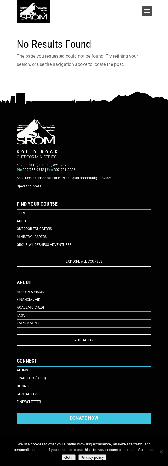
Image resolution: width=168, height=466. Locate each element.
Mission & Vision (30, 292)
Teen (21, 213)
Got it (68, 457)
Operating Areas (29, 186)
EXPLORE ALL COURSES (84, 261)
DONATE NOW (84, 418)
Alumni (23, 370)
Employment (28, 323)
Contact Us (27, 394)
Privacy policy (92, 457)
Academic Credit (31, 307)
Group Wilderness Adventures (44, 245)
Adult (22, 221)
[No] (161, 451)
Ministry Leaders (32, 237)
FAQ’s (21, 315)
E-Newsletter (29, 402)
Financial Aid (28, 300)
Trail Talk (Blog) (31, 378)
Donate (23, 386)
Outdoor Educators (34, 229)
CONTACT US (84, 340)
